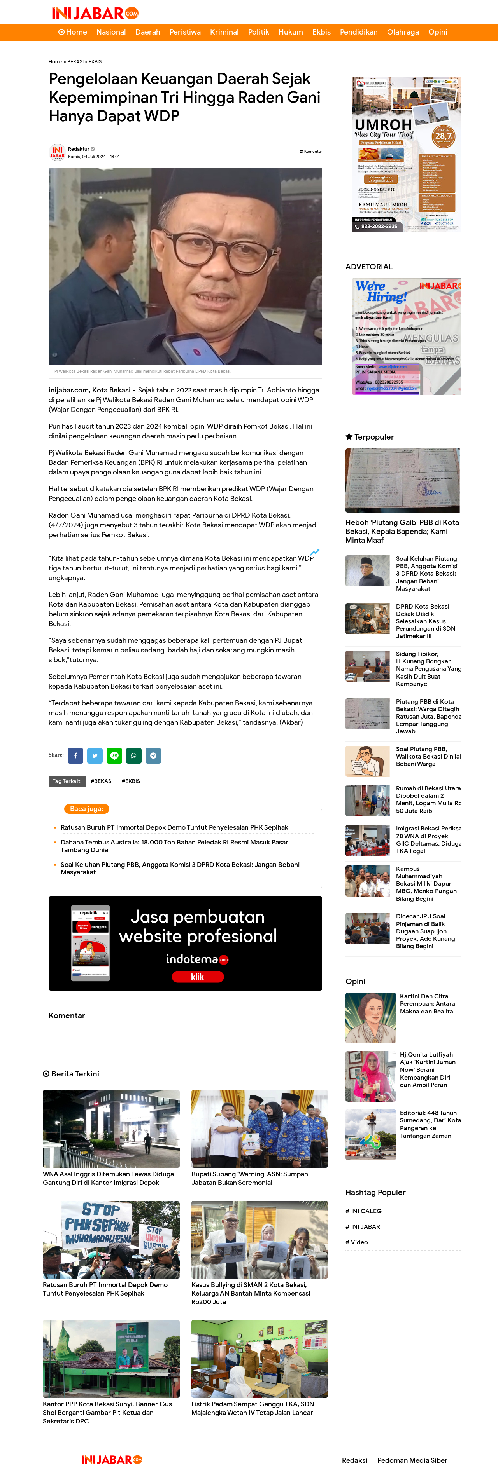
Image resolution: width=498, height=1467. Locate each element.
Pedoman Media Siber (412, 1460)
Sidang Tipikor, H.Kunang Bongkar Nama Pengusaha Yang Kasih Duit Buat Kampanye (429, 669)
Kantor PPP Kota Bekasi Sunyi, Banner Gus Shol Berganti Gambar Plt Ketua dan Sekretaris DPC (107, 1412)
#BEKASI (102, 781)
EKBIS (95, 61)
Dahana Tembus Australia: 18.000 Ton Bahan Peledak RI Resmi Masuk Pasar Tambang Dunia (174, 846)
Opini (437, 32)
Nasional (111, 32)
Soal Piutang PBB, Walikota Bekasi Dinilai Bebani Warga (428, 756)
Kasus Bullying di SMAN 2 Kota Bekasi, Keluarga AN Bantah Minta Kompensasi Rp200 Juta (250, 1293)
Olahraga (403, 32)
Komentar (311, 151)
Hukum (291, 32)
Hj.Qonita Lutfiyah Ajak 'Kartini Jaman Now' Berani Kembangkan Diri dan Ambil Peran (428, 1070)
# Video (356, 1242)
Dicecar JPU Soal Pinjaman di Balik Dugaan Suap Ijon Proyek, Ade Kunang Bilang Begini (425, 931)
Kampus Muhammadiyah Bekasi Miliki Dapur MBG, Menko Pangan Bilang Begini (426, 884)
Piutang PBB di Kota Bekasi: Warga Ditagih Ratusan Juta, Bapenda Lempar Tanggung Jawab (429, 717)
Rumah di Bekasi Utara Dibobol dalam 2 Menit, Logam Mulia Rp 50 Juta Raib (429, 800)
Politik (258, 32)
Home (72, 32)
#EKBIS (131, 781)
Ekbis (321, 32)
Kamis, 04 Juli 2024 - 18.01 (93, 156)
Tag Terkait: (67, 781)
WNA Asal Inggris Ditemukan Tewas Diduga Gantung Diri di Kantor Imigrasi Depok (108, 1178)
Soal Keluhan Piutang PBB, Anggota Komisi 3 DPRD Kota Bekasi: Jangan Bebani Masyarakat (180, 868)
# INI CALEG (363, 1211)
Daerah (147, 32)
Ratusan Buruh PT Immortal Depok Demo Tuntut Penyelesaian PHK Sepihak (174, 827)
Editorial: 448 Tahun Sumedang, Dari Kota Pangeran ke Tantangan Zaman (430, 1124)
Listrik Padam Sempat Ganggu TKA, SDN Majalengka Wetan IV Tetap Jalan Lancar (252, 1408)
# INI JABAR (362, 1227)
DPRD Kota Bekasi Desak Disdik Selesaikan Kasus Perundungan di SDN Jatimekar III (426, 621)
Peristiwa (185, 32)
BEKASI (75, 61)
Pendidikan (359, 32)
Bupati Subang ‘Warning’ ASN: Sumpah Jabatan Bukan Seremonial (249, 1178)
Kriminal (224, 32)
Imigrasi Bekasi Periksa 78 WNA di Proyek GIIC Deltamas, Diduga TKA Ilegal (429, 840)
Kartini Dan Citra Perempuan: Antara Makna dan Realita (427, 1004)
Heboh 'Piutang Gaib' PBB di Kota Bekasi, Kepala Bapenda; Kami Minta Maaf (402, 531)
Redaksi (355, 1460)
